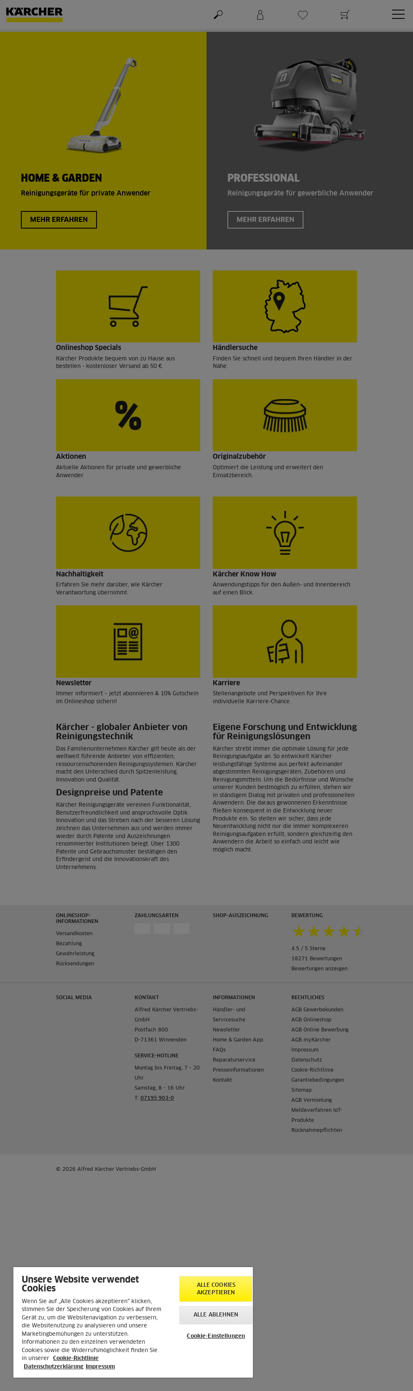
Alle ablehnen (216, 1315)
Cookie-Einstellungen (216, 1336)
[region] (133, 1322)
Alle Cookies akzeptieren (216, 1289)
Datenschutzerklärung (54, 1367)
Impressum (100, 1367)
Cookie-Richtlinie (76, 1358)
